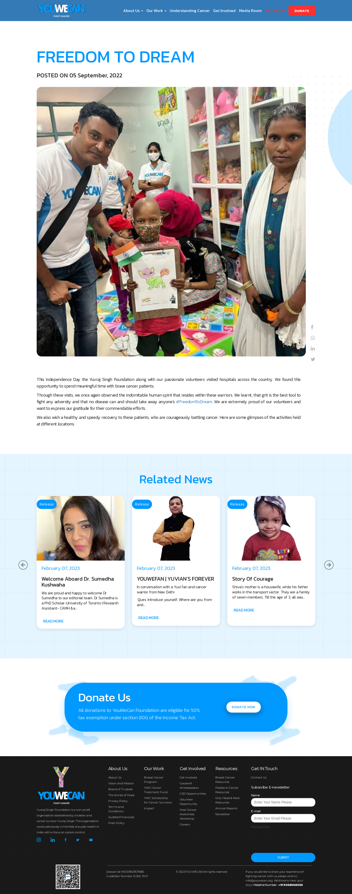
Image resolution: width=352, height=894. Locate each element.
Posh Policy (116, 823)
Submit (283, 857)
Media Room (250, 10)
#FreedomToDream (194, 401)
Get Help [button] (275, 10)
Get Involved (224, 10)
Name (255, 795)
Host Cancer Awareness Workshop (188, 814)
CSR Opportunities (193, 793)
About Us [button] (133, 10)
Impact (149, 808)
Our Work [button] (156, 10)
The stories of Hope (121, 795)
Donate (302, 10)
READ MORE (53, 621)
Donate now (243, 707)
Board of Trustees (120, 789)
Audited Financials (121, 817)
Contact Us (258, 777)
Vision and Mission (121, 783)
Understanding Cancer (190, 10)
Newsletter (222, 814)
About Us (114, 777)
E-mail (256, 811)
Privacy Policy (118, 801)
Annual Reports (226, 808)
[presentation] (288, 838)
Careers (185, 824)
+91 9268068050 (290, 885)
